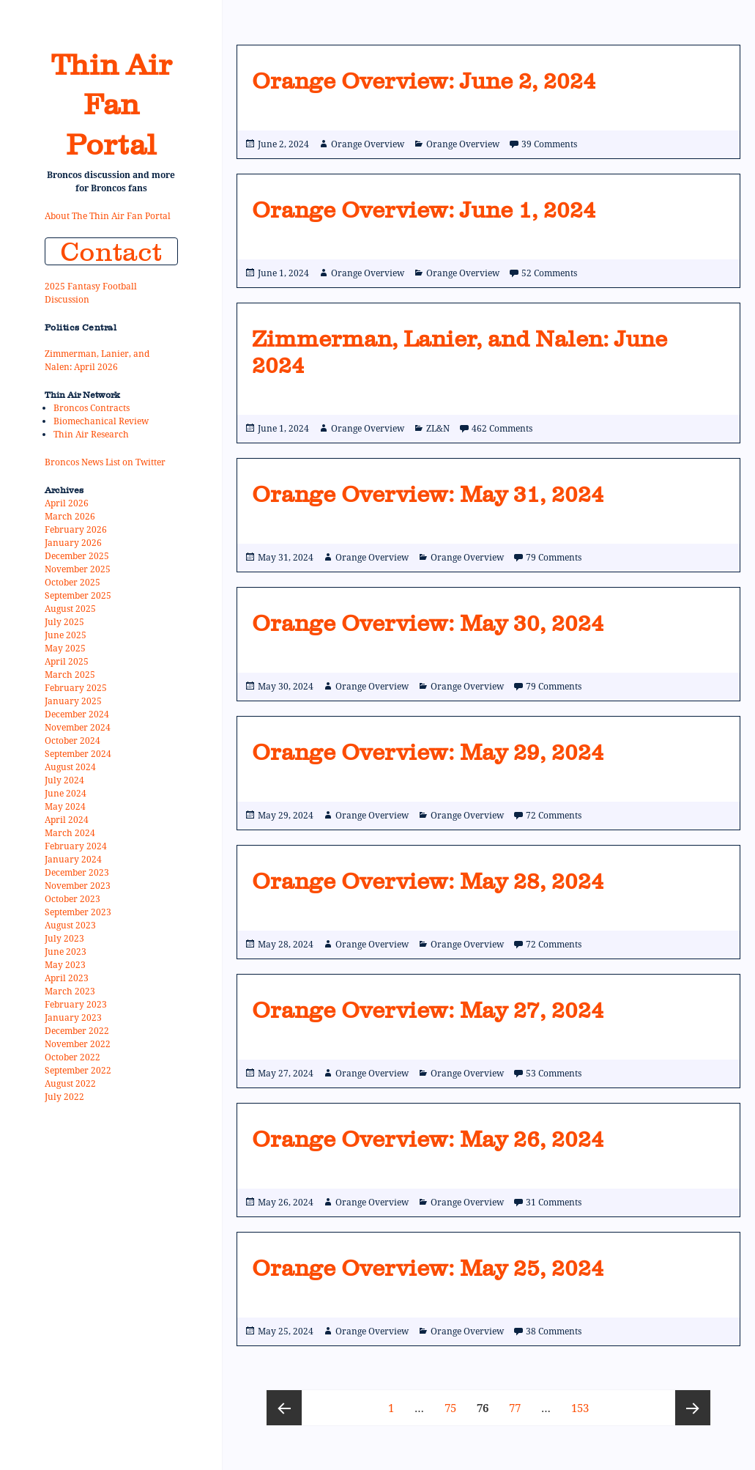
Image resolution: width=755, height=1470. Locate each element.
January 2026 (73, 542)
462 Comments (502, 428)
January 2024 (73, 859)
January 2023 (73, 1017)
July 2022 (64, 1096)
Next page (692, 1407)
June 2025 (65, 635)
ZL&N (438, 428)
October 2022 (72, 1057)
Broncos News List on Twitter (105, 462)
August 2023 (70, 925)
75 (454, 1402)
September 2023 (78, 912)
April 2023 (67, 978)
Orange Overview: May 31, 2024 (428, 493)
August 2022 (70, 1083)
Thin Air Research (91, 434)
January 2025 (73, 701)
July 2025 (64, 622)
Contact (111, 251)
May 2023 (65, 965)
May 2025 (65, 648)
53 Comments (553, 1073)
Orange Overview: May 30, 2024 (428, 622)
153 (582, 1402)
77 (518, 1402)
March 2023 (70, 991)
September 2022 (78, 1070)
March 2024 (70, 833)
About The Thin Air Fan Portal (108, 216)
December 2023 (77, 872)
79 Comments (553, 557)
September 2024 (78, 753)
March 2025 (70, 674)
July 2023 (64, 938)
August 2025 (70, 608)
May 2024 (65, 806)
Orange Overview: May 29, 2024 (428, 751)
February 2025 (76, 688)
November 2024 (78, 727)
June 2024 (65, 793)
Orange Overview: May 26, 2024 (428, 1138)
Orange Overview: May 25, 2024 (428, 1267)
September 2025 (78, 595)
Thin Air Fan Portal (111, 104)
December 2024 (77, 714)
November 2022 (78, 1044)
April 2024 (67, 819)
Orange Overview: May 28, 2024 (428, 880)
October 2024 (72, 740)
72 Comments (553, 815)
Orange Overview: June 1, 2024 (424, 209)
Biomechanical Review (101, 421)
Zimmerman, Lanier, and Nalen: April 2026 (97, 360)
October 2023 (72, 899)
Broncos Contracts (91, 408)
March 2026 (70, 516)
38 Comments (553, 1331)
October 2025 (72, 582)
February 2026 (76, 529)
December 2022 (77, 1030)
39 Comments (549, 144)
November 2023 (78, 885)
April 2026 (67, 503)
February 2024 (76, 846)
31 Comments (553, 1202)
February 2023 (76, 1004)
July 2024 (64, 780)
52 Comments (549, 273)
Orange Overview (367, 144)
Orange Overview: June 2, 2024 (424, 80)
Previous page (284, 1407)
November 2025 (78, 569)
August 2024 (70, 767)
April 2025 (67, 661)
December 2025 (77, 556)
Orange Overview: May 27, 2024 (428, 1009)
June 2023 (65, 951)
